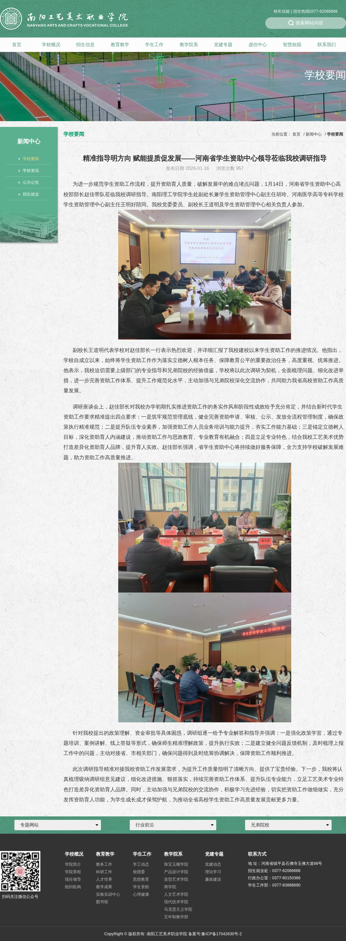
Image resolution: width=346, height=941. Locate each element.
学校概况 (51, 44)
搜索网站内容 (305, 23)
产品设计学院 (176, 871)
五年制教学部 (176, 916)
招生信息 (85, 44)
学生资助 (141, 886)
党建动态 (213, 864)
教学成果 (104, 886)
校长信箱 (282, 11)
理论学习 (213, 871)
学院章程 (73, 871)
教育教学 (120, 44)
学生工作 (154, 44)
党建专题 (223, 44)
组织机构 (73, 886)
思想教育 (141, 879)
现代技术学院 (176, 901)
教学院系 (189, 44)
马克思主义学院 (178, 909)
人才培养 (104, 879)
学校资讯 (29, 170)
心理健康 (141, 894)
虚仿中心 (258, 44)
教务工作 (104, 864)
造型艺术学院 (176, 879)
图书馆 (102, 901)
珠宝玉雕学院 (176, 864)
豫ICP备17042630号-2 (221, 933)
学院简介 (73, 864)
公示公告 (29, 182)
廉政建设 (213, 879)
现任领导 (73, 879)
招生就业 (29, 194)
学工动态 (141, 864)
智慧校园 (292, 44)
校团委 (139, 871)
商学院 (170, 886)
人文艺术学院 (176, 894)
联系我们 (326, 44)
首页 (16, 44)
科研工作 (104, 871)
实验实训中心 (108, 894)
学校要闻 (29, 158)
